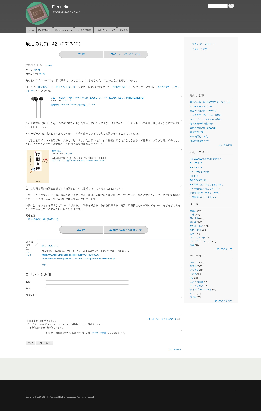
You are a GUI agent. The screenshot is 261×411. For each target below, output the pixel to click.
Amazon (65, 104)
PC (191, 278)
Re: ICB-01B (196, 163)
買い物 (37, 70)
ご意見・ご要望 (99, 333)
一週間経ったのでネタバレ (203, 197)
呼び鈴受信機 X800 (199, 140)
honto (102, 160)
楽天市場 (55, 104)
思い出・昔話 (196, 226)
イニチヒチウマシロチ (201, 106)
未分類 (193, 297)
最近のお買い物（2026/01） (203, 128)
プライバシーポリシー (203, 44)
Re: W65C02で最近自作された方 (206, 159)
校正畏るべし (50, 246)
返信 (44, 264)
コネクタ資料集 (83, 30)
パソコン (194, 270)
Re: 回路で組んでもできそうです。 (207, 184)
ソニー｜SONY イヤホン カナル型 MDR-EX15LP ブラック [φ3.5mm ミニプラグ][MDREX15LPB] (97, 98)
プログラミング (197, 237)
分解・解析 (195, 230)
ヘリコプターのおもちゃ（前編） (206, 119)
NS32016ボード (121, 87)
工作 (192, 214)
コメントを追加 (174, 349)
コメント (30, 295)
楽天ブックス (58, 160)
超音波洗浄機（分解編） (202, 123)
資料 (192, 233)
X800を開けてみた (199, 136)
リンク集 (123, 30)
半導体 (193, 266)
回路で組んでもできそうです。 (205, 193)
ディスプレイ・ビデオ (201, 289)
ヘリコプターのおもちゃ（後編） (206, 115)
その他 (42, 73)
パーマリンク (29, 254)
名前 (28, 282)
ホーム (31, 30)
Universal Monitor (63, 30)
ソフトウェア (196, 285)
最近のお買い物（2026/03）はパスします (210, 102)
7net (93, 104)
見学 (192, 245)
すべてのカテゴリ (223, 301)
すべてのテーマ (224, 249)
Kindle (90, 160)
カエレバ (66, 100)
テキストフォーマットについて (161, 319)
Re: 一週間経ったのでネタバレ (205, 188)
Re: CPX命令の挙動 (199, 171)
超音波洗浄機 (196, 132)
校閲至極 (56, 151)
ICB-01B (194, 176)
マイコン (194, 262)
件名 (28, 288)
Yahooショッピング (80, 104)
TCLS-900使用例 (198, 180)
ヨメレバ (67, 153)
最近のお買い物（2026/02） (203, 110)
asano (49, 65)
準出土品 (194, 218)
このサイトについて (105, 30)
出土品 (193, 210)
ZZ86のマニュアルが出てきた (126, 54)
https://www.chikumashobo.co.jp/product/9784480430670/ (70, 255)
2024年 (81, 54)
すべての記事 (225, 145)
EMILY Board (44, 30)
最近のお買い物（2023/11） (43, 219)
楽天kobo (71, 160)
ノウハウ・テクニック (201, 241)
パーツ (193, 293)
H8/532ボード (45, 87)
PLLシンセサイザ (65, 87)
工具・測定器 (196, 281)
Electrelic (60, 6)
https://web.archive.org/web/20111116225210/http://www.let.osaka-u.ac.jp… (79, 258)
